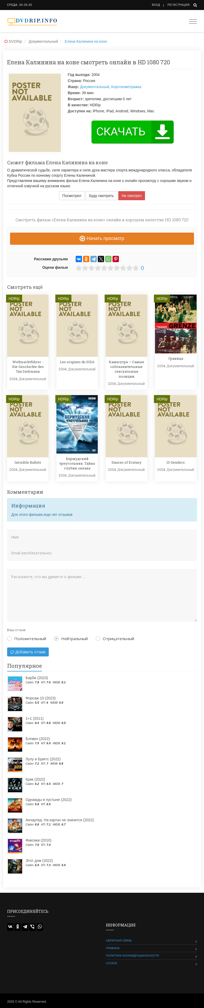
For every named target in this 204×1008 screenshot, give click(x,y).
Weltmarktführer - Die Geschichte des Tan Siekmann (28, 366)
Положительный (26, 638)
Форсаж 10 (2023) (41, 698)
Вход (156, 4)
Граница (175, 358)
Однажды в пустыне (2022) (49, 800)
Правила (113, 948)
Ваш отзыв (16, 629)
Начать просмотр (102, 238)
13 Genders (176, 462)
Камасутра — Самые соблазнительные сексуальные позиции (126, 369)
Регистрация (178, 4)
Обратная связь (119, 940)
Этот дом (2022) (39, 860)
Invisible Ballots (27, 462)
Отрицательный (115, 638)
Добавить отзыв (28, 651)
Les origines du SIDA (77, 361)
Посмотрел (71, 196)
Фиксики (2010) (38, 840)
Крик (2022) (35, 779)
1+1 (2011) (34, 718)
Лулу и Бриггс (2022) (43, 759)
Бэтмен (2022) (38, 739)
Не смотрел (132, 196)
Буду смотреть (101, 196)
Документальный (94, 87)
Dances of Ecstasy (126, 462)
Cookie (111, 963)
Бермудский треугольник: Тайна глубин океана (77, 463)
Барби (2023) (37, 678)
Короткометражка (126, 87)
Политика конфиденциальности (132, 955)
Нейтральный (71, 638)
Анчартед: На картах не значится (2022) (60, 820)
